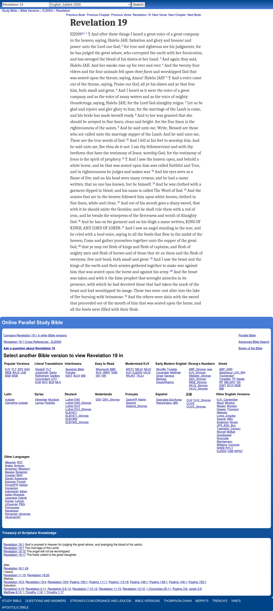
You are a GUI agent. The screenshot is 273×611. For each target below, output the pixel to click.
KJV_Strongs (197, 372)
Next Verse (159, 14)
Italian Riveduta (14, 494)
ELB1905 (71, 419)
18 (79, 246)
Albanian (10, 462)
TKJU (140, 375)
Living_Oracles (226, 415)
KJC (129, 372)
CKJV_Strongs (198, 388)
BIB (83, 375)
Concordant (42, 379)
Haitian (23, 485)
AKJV (16, 372)
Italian (23, 491)
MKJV (139, 369)
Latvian (19, 501)
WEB (8, 372)
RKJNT (131, 375)
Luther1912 (72, 406)
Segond (131, 403)
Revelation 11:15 (15, 575)
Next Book (194, 14)
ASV (27, 369)
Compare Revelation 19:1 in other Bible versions (35, 335)
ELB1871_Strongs (77, 415)
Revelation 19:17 (15, 554)
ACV (45, 382)
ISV (98, 375)
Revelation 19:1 (14, 544)
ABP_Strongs (197, 369)
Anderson (223, 422)
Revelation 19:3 (14, 582)
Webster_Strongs (200, 375)
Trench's (219, 600)
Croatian (10, 475)
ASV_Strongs (197, 379)
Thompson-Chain (178, 600)
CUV (190, 400)
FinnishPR (11, 485)
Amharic (19, 465)
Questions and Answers (45, 600)
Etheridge (41, 399)
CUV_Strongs (202, 400)
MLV (58, 382)
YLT (13, 369)
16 (79, 221)
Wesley (221, 406)
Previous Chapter (98, 14)
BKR (19, 475)
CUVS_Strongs (196, 406)
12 (153, 171)
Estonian (10, 481)
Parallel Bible (247, 335)
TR (233, 379)
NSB (114, 372)
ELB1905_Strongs (77, 422)
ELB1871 (71, 412)
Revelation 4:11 (36, 589)
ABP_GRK (226, 369)
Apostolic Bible (15, 607)
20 (171, 271)
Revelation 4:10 (14, 589)
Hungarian (11, 488)
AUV (99, 372)
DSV (99, 399)
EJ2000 (47, 10)
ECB (38, 382)
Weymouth (102, 369)
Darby (53, 372)
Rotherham (42, 375)
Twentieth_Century (228, 428)
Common (234, 444)
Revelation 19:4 (36, 582)
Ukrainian (25, 514)
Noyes (234, 422)
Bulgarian (21, 472)
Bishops (161, 379)
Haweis (221, 409)
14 (185, 189)
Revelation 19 (142, 14)
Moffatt (231, 432)
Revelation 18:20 (38, 575)
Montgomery (224, 441)
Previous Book (75, 14)
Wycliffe (161, 369)
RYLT (229, 448)
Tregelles (225, 379)
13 (154, 183)
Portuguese (12, 507)
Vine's (236, 600)
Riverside (222, 438)
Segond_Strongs (136, 406)
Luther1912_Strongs (78, 409)
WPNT (238, 451)
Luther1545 (72, 399)
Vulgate (9, 399)
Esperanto (21, 478)
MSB (15, 375)
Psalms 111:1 (98, 582)
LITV (54, 379)
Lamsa (39, 403)
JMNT (107, 372)
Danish (9, 478)
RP (221, 382)
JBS (175, 403)
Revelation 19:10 (15, 551)
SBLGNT (230, 382)
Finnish (21, 481)
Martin (142, 399)
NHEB (221, 448)
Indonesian (12, 491)
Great (159, 375)
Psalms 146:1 (139, 582)
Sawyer (221, 419)
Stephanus (226, 372)
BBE (113, 369)
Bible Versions (29, 10)
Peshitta (50, 403)
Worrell (221, 432)
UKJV (147, 372)
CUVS (191, 403)
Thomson (233, 409)
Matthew (175, 372)
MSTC (130, 369)
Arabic (9, 465)
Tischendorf (226, 375)
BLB (51, 382)
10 (127, 139)
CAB (230, 451)
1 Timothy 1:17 (54, 592)
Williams (222, 444)
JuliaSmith (41, 372)
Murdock (53, 399)
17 (123, 227)
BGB (238, 385)
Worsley (232, 406)
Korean (9, 501)
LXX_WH (239, 372)
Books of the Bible (250, 348)
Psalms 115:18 (119, 582)
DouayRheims (165, 382)
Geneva (169, 375)
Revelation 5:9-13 (59, 589)
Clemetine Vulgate (16, 403)
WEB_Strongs (198, 382)
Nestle (241, 379)
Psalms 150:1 (197, 582)
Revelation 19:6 (58, 582)
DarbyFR (131, 399)
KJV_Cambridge (227, 399)
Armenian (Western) (17, 468)
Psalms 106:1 (79, 582)
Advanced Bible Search (253, 342)
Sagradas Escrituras (169, 399)
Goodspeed (224, 435)
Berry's (201, 600)
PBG (22, 504)
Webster (222, 412)
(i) (83, 33)
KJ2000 (137, 372)
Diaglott (40, 369)
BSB (8, 375)
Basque (10, 472)
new (209, 369)
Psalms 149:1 (178, 582)
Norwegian (11, 510)
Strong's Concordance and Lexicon (100, 600)
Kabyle (22, 497)
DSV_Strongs (111, 399)
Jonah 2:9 (195, 589)
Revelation (63, 10)
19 (151, 258)
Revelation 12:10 (133, 589)
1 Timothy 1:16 (33, 592)
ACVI (76, 375)
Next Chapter (177, 14)
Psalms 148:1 (158, 582)
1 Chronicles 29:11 (158, 589)
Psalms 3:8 (180, 589)
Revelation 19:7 (14, 548)
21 (126, 296)
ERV (20, 369)
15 (119, 202)
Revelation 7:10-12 (84, 589)
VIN (103, 375)
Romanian (11, 514)
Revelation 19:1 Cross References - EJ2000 (32, 342)
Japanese (11, 497)
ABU (230, 419)
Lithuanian (11, 504)
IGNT (68, 375)
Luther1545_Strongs (78, 403)
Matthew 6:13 (13, 592)
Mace (220, 403)
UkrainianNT (13, 517)
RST (20, 462)
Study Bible (9, 10)
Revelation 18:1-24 (16, 568)
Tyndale (172, 369)
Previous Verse (121, 14)
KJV (7, 369)
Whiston (230, 403)
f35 (239, 382)
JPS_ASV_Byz (226, 425)
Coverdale (162, 372)
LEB (23, 372)
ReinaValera (164, 403)
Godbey (55, 375)
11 (123, 158)
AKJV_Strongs (198, 385)
